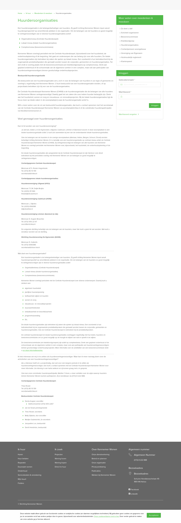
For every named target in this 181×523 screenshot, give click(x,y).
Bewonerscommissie (129, 37)
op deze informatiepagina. (33, 350)
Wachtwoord (129, 92)
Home (20, 13)
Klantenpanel (126, 61)
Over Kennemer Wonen (104, 449)
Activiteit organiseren (130, 33)
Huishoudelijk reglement (131, 57)
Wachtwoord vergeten (128, 114)
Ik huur (28, 13)
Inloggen (154, 105)
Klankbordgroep (127, 41)
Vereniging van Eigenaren (131, 53)
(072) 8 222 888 (140, 460)
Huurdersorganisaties (129, 45)
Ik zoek (58, 449)
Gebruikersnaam (131, 80)
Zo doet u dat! (126, 28)
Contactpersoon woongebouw (133, 49)
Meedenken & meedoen (43, 13)
